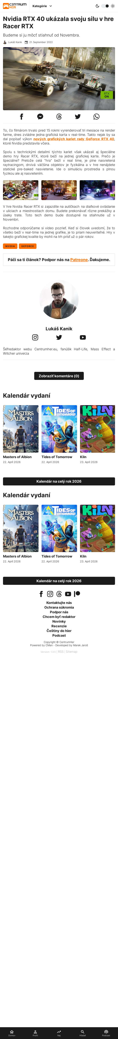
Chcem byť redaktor (59, 617)
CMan (49, 645)
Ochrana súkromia (59, 607)
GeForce (27, 246)
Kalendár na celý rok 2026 (59, 481)
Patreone (79, 259)
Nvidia (10, 246)
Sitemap (71, 651)
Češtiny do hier (59, 631)
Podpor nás (59, 612)
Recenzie (59, 626)
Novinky (59, 621)
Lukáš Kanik (15, 42)
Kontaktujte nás (59, 603)
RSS (61, 651)
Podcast (59, 635)
